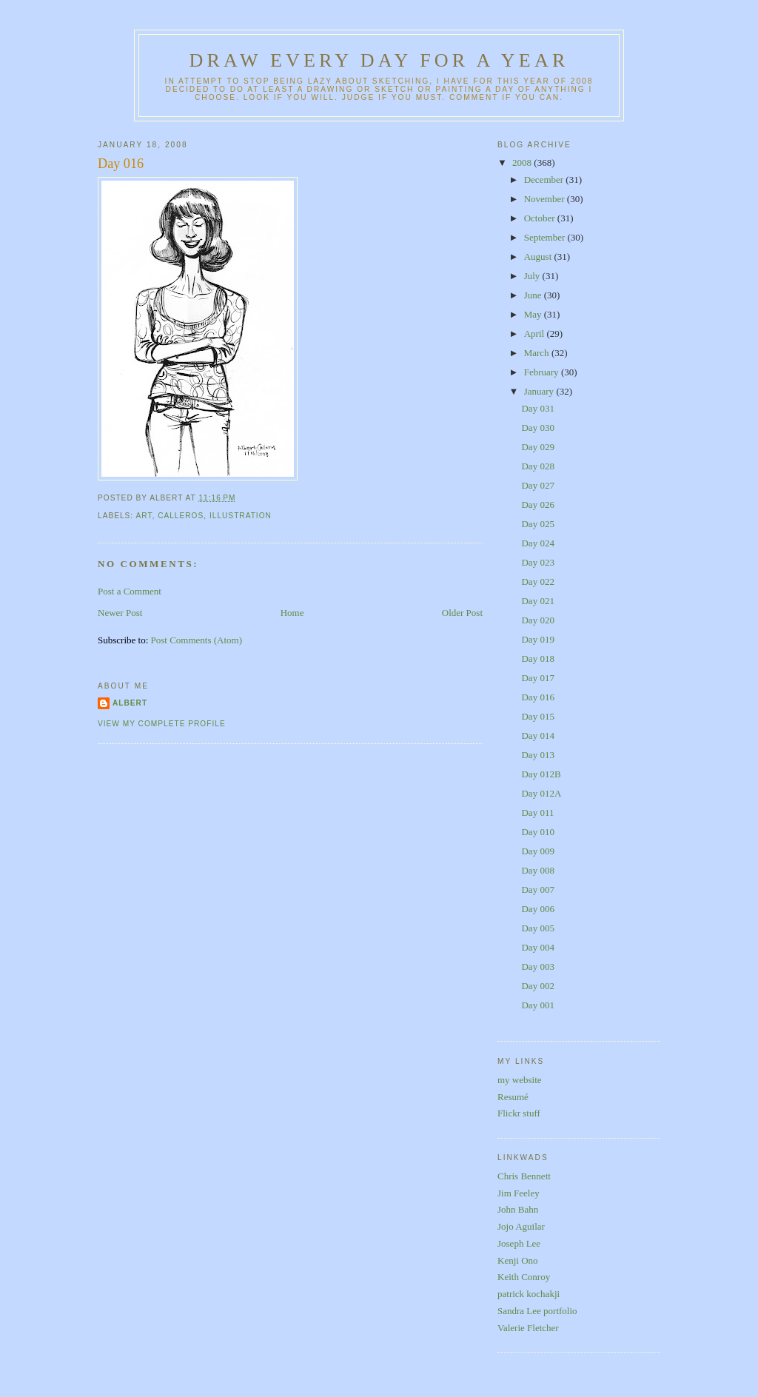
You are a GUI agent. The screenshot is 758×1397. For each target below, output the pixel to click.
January (540, 391)
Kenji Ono (517, 1260)
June (534, 295)
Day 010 (537, 831)
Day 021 (537, 600)
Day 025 (537, 523)
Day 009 (537, 851)
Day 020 (537, 620)
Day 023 (537, 562)
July (533, 275)
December (545, 179)
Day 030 (537, 427)
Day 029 (537, 446)
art (143, 516)
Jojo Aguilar (521, 1226)
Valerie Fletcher (528, 1327)
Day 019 (537, 639)
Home (292, 612)
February (542, 372)
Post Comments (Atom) (197, 640)
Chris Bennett (524, 1176)
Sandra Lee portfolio (537, 1310)
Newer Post (120, 612)
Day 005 (537, 928)
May (534, 314)
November (545, 198)
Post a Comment (129, 591)
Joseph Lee (518, 1243)
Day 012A (541, 793)
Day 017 (537, 677)
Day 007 (537, 889)
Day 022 (537, 581)
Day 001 (537, 1005)
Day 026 (537, 504)
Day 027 (537, 485)
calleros (181, 516)
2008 (523, 162)
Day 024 (537, 543)
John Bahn (517, 1209)
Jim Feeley (518, 1193)
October (540, 218)
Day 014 (537, 735)
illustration (240, 516)
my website (519, 1079)
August (539, 256)
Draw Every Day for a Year (379, 60)
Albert (130, 703)
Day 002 (537, 985)
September (546, 237)
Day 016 (121, 163)
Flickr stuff (518, 1113)
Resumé (513, 1096)
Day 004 (537, 947)
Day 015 (537, 716)
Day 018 (537, 658)
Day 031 (537, 408)
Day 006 (537, 908)
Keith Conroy (523, 1276)
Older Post (462, 612)
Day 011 (537, 812)
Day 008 (537, 870)
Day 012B (540, 774)
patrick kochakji (528, 1293)
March (537, 352)
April (535, 333)
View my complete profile (162, 724)
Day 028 (537, 466)
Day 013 (537, 754)
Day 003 (537, 966)
